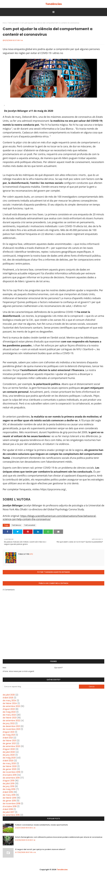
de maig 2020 (9, 757)
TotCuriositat (13, 23)
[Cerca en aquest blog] (41, 687)
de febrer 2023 (10, 717)
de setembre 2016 (11, 815)
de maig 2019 (9, 789)
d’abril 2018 (8, 809)
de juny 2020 (9, 755)
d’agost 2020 (9, 749)
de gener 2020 (9, 769)
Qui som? (58, 667)
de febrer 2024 (10, 703)
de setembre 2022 (11, 720)
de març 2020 (9, 763)
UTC (31, 554)
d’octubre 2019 (10, 775)
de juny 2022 (9, 723)
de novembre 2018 (11, 803)
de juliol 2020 (9, 752)
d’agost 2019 (8, 780)
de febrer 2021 (9, 740)
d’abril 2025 (8, 697)
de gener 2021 (9, 743)
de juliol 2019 (8, 783)
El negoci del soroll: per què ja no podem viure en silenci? (40, 849)
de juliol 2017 (8, 812)
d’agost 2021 (8, 732)
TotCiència (16, 525)
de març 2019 (9, 795)
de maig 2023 (9, 712)
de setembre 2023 (11, 706)
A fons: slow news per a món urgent (18, 671)
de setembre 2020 (11, 746)
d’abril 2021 (8, 737)
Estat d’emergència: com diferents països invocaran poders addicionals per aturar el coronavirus (58, 837)
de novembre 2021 (11, 729)
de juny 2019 (8, 786)
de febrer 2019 (9, 797)
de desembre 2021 (11, 726)
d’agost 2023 (9, 709)
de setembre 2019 (11, 777)
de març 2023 (9, 714)
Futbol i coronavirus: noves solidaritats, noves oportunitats (41, 825)
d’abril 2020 (8, 760)
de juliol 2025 (9, 694)
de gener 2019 (9, 800)
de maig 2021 (9, 734)
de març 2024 (9, 700)
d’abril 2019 (8, 792)
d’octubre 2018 (10, 806)
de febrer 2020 (10, 766)
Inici (4, 23)
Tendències (53, 4)
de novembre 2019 (11, 772)
